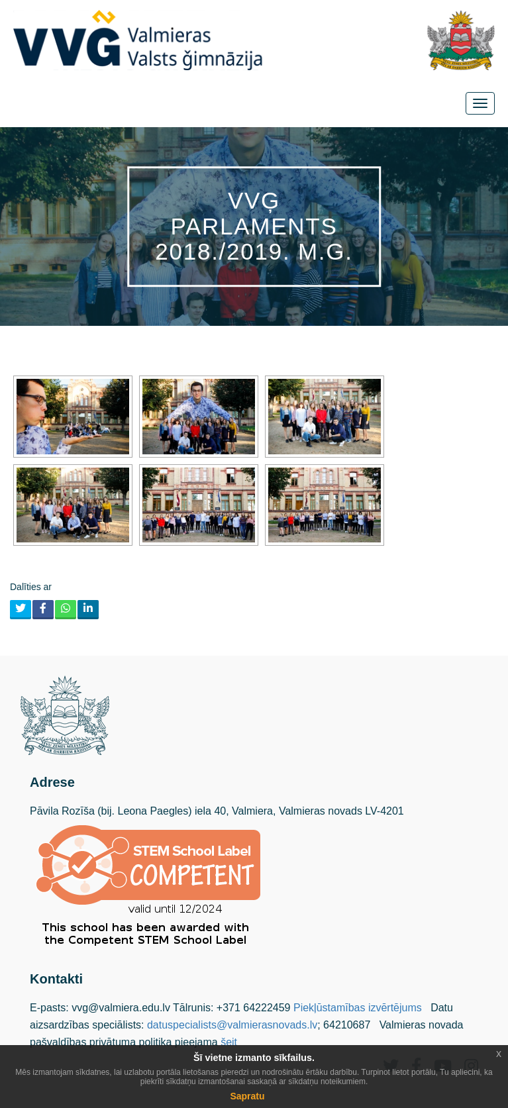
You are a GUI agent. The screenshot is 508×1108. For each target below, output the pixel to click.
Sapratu (247, 1096)
